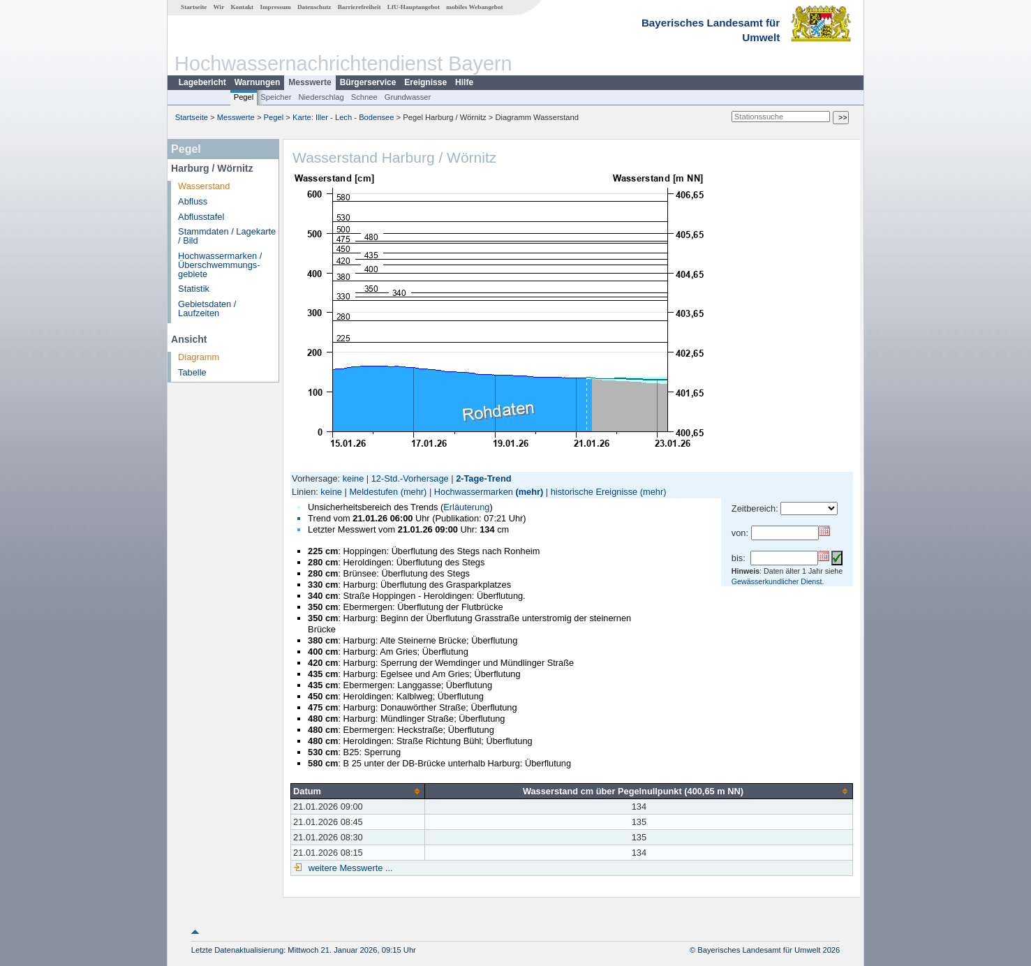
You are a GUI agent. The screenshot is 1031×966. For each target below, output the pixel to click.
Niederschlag (320, 97)
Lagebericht (202, 82)
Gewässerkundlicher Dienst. (778, 581)
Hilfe (464, 82)
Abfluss (192, 201)
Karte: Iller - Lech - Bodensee (343, 117)
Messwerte (309, 82)
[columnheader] (358, 790)
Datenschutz (314, 6)
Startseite (194, 6)
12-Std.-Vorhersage (410, 478)
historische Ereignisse (594, 491)
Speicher (275, 97)
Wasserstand (204, 186)
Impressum (275, 6)
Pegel (244, 97)
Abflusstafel (201, 216)
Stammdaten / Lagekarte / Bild (227, 236)
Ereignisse (425, 82)
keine (353, 478)
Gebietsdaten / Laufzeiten (207, 308)
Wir (219, 6)
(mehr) (414, 491)
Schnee (364, 97)
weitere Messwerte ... (349, 868)
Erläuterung (466, 507)
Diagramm (198, 357)
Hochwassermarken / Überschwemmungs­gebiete (220, 265)
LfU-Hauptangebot (413, 6)
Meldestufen (373, 491)
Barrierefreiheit (359, 6)
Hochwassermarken (473, 491)
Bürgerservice (368, 82)
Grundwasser (408, 97)
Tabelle (192, 372)
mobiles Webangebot (474, 6)
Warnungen (258, 82)
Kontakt (241, 6)
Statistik (193, 288)
